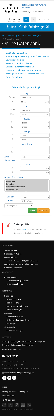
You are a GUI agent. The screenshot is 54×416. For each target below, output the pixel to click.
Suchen (32, 210)
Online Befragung (11, 257)
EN (39, 19)
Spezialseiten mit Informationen (20, 66)
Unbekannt (27, 181)
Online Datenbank (14, 77)
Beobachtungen (10, 277)
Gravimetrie (9, 313)
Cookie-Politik (27, 341)
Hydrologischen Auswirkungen (18, 320)
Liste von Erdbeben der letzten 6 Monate (23, 70)
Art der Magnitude (9, 158)
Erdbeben (27, 184)
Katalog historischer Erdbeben (19, 63)
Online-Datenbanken (14, 284)
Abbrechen (43, 210)
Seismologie (13, 35)
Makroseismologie (14, 310)
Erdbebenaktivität (13, 299)
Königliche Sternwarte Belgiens (15, 391)
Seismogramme (10, 250)
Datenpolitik (40, 341)
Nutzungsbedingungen (11, 341)
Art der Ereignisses (13, 177)
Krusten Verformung (14, 316)
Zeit (12, 101)
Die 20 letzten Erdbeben (16, 53)
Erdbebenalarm (12, 303)
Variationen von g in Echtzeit (17, 281)
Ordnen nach (10, 198)
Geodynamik (9, 327)
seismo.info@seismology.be (22, 373)
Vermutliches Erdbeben (27, 186)
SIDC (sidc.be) (9, 395)
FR (44, 19)
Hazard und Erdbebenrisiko (17, 306)
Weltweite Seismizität (13, 267)
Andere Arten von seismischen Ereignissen (21, 264)
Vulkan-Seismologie (14, 330)
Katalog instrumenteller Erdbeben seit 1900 (24, 73)
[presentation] (12, 122)
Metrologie (10, 323)
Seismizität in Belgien (31, 35)
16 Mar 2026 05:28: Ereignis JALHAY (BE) (22, 261)
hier (24, 229)
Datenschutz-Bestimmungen (22, 345)
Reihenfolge (27, 201)
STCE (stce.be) (9, 400)
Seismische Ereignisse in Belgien (27, 87)
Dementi (5, 345)
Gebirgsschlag (27, 189)
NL (49, 19)
